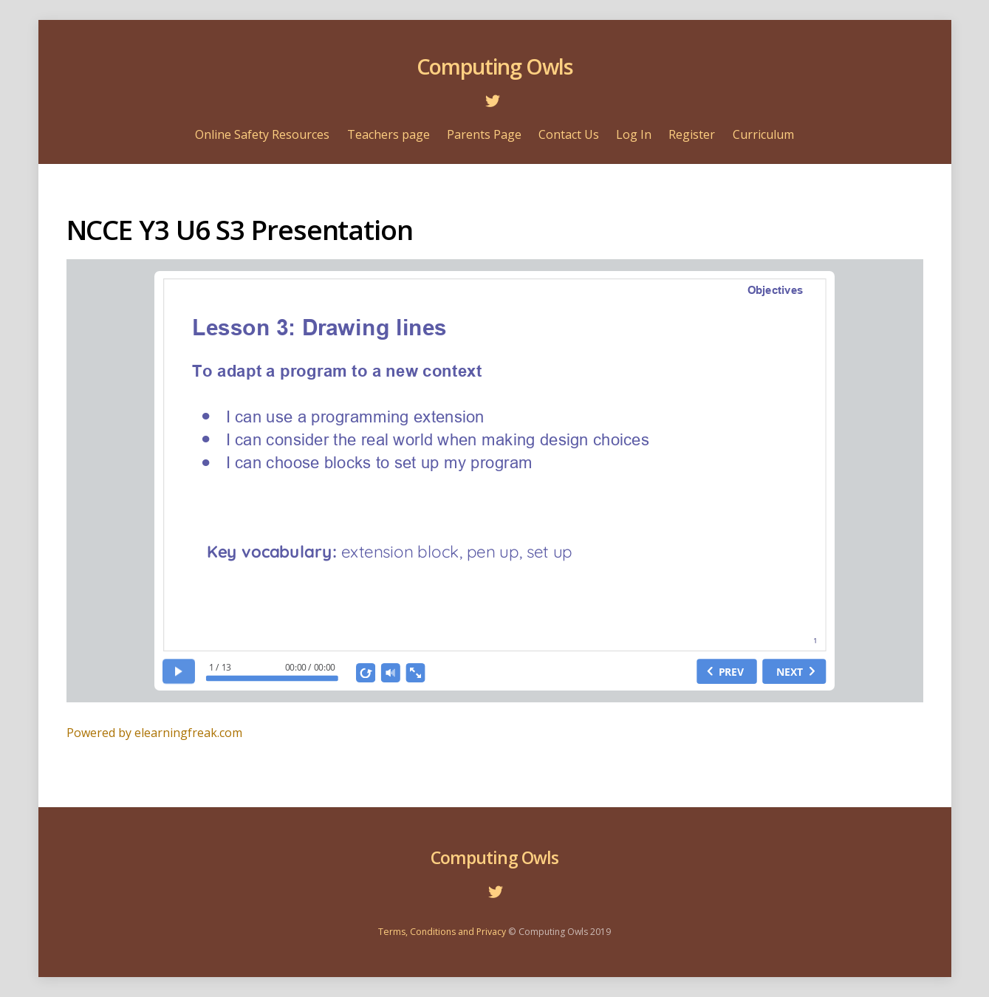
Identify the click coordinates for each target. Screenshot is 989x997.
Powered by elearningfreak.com (154, 732)
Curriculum (763, 134)
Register (691, 134)
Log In (633, 134)
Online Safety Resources (262, 134)
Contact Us (568, 134)
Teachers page (388, 134)
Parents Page (484, 134)
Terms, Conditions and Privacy (442, 931)
